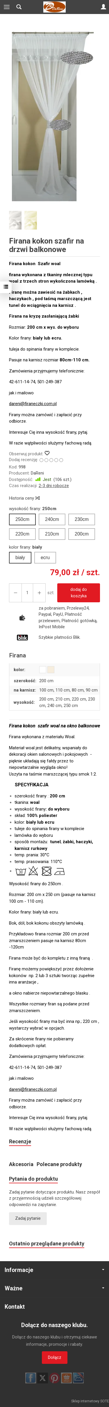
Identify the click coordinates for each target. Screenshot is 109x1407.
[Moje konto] (103, 7)
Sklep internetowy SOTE (90, 1401)
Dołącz (54, 1357)
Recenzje (20, 1141)
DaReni (37, 473)
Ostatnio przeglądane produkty (46, 1243)
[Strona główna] (54, 7)
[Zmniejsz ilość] (39, 592)
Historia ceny (24, 498)
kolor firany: (25, 547)
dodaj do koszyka (78, 592)
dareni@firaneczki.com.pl (33, 403)
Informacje (54, 1270)
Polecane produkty (59, 1164)
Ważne (54, 1288)
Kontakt (15, 1306)
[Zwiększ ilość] (15, 592)
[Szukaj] (18, 7)
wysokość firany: (32, 508)
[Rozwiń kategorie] (6, 7)
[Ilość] (27, 592)
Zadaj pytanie (28, 1218)
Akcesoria (21, 1164)
